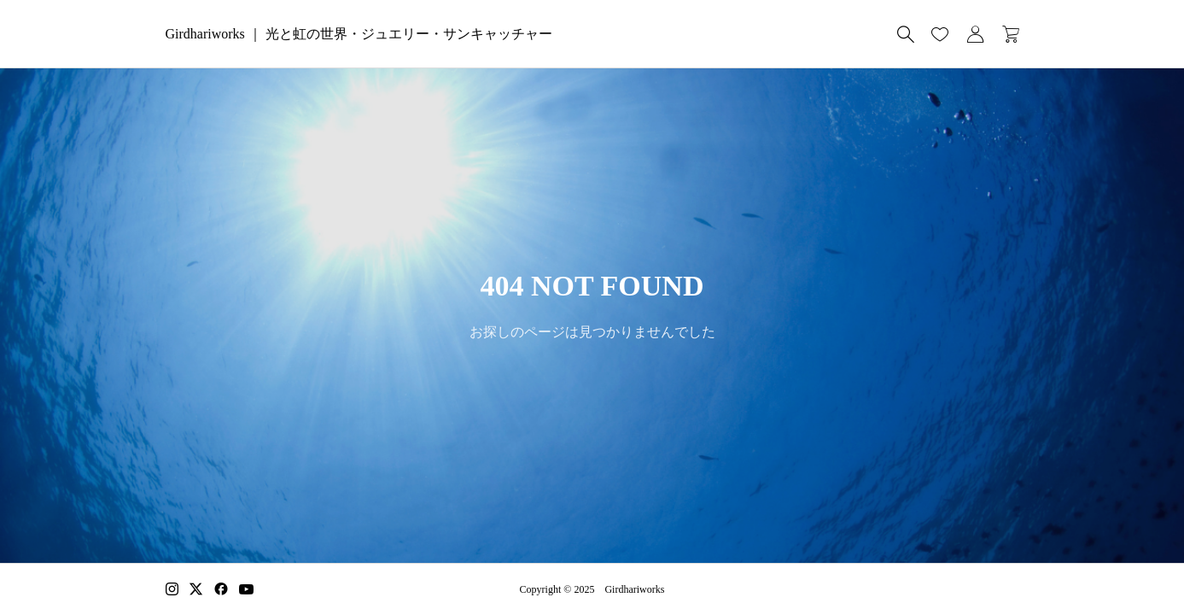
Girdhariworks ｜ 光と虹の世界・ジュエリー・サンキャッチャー (359, 33)
